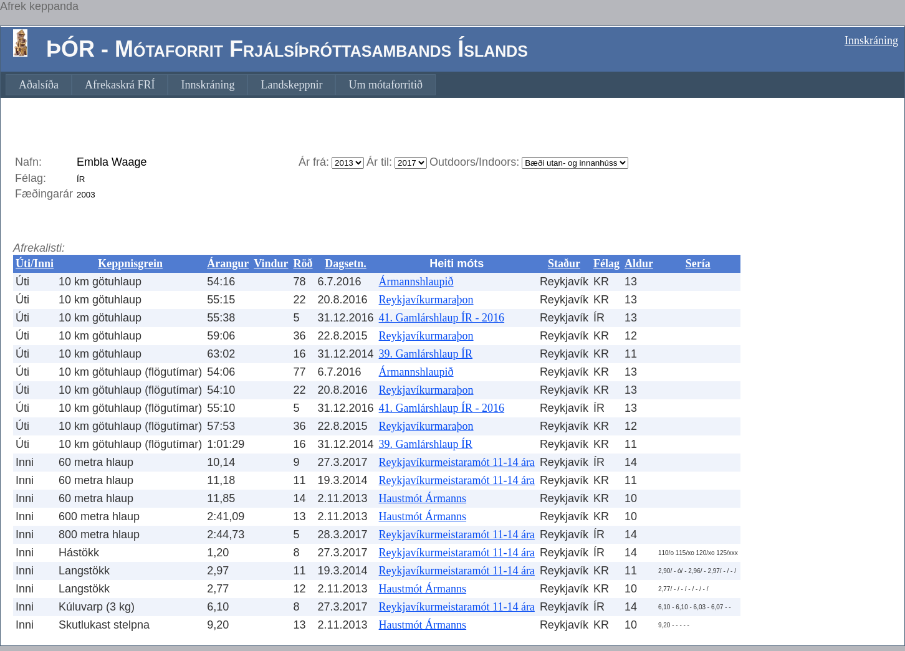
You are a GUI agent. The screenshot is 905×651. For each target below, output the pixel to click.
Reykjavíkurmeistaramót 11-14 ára (457, 462)
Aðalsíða (39, 84)
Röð (303, 263)
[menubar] (221, 84)
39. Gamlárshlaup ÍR (425, 354)
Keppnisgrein (130, 263)
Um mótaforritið (385, 84)
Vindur (271, 263)
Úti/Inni (35, 263)
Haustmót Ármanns (422, 498)
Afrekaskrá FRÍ (120, 84)
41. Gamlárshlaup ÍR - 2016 (441, 317)
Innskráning (871, 40)
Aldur (639, 263)
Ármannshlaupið (416, 281)
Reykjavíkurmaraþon (426, 299)
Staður (564, 263)
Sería (698, 263)
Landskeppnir (291, 84)
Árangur (228, 263)
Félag (606, 263)
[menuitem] (39, 84)
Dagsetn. (345, 263)
